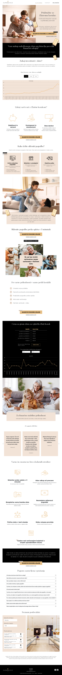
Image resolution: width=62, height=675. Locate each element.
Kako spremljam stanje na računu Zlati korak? (16, 580)
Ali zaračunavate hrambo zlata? (13, 589)
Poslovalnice (8, 631)
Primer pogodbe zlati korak (31, 240)
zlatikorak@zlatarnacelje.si (31, 671)
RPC (33, 673)
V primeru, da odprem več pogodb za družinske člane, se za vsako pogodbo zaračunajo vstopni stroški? (28, 595)
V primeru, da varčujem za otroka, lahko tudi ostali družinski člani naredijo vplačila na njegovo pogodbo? (28, 586)
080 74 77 (31, 670)
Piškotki (36, 673)
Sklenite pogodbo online (31, 137)
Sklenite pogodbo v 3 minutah (43, 33)
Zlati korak (38, 2)
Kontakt (47, 2)
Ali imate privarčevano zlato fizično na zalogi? (16, 575)
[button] (3, 444)
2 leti (36, 76)
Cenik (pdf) (36, 344)
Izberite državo (8, 618)
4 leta (31, 76)
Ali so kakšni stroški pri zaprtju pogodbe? (15, 583)
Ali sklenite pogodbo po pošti (51, 36)
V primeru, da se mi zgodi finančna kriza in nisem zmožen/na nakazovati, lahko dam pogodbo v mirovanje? (29, 592)
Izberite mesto (8, 623)
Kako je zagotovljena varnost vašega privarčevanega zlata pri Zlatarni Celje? (22, 606)
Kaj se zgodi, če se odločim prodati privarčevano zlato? (18, 600)
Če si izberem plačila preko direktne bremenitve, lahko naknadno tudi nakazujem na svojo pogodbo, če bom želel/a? (31, 597)
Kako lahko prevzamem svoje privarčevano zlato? (17, 578)
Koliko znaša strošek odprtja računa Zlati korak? (17, 603)
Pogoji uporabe (40, 673)
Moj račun (56, 2)
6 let (26, 76)
